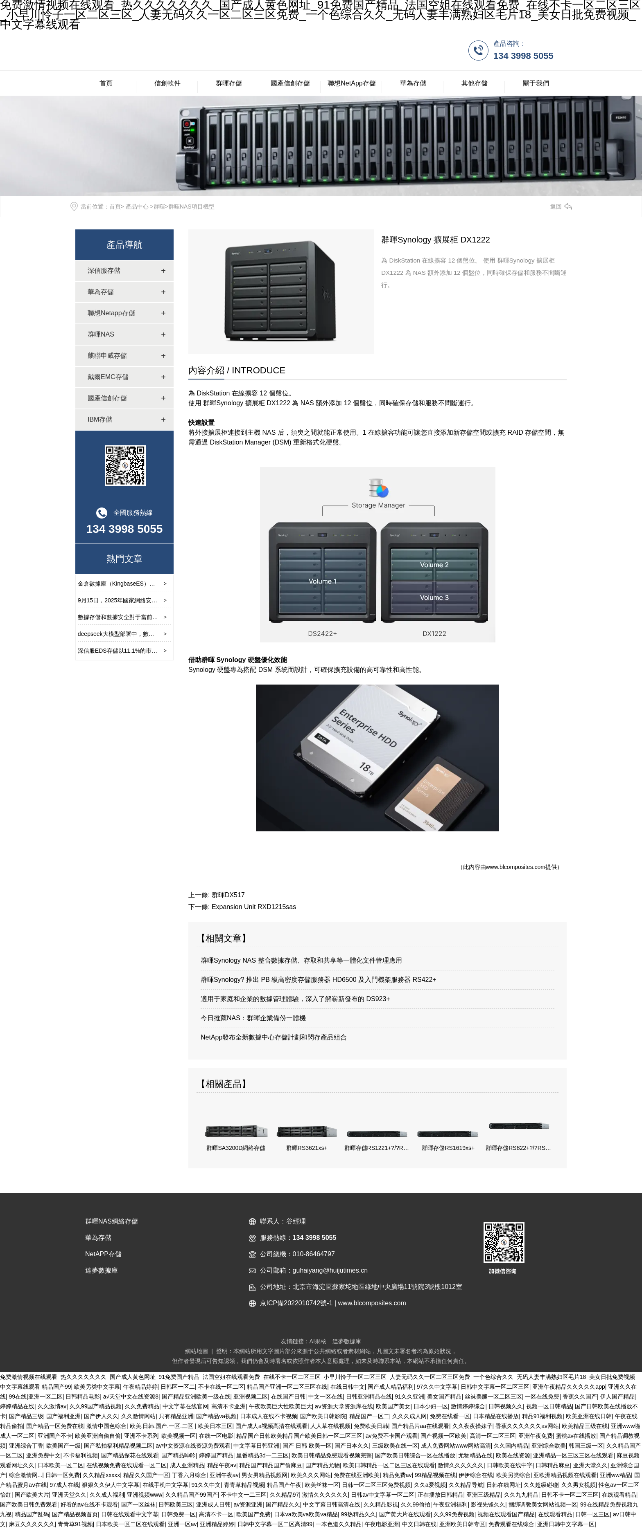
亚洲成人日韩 (213, 1504)
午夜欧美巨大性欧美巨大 (280, 1406)
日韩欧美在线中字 (510, 1465)
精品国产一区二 (369, 1416)
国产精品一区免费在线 (55, 1426)
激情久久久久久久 (461, 1465)
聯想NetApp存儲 (351, 83)
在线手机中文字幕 (165, 1485)
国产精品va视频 (216, 1416)
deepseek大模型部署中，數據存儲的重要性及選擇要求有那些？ (159, 634)
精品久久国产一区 (146, 1475)
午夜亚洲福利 (450, 1504)
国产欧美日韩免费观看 (28, 1504)
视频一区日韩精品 (549, 1406)
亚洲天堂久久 (590, 1465)
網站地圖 (196, 1351)
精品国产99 (56, 1386)
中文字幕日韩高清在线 (331, 1504)
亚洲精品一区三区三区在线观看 (573, 1455)
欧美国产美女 (393, 1406)
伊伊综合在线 (476, 1475)
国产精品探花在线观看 (129, 1455)
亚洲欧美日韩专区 (462, 1524)
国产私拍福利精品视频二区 (118, 1445)
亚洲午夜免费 (535, 1435)
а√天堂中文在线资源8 (130, 1396)
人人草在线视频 (330, 1426)
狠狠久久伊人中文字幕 (110, 1485)
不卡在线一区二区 (221, 1386)
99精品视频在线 (435, 1475)
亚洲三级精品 (483, 1494)
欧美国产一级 (63, 1445)
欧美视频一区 (178, 1435)
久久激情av (52, 1406)
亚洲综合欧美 (548, 1445)
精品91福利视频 (542, 1416)
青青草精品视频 (244, 1485)
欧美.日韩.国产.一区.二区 (162, 1426)
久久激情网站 (138, 1416)
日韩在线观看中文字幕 (129, 1514)
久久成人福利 (107, 1494)
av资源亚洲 (247, 1504)
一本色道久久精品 (339, 1524)
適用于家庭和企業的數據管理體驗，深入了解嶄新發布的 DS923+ (295, 998)
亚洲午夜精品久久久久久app (568, 1386)
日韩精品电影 (83, 1396)
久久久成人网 (409, 1416)
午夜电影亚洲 (381, 1524)
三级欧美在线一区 (395, 1445)
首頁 (106, 83)
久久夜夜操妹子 (472, 1426)
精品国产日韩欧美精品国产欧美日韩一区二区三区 (299, 1435)
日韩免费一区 (178, 1514)
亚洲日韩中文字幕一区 (566, 1524)
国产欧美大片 (32, 1494)
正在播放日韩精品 (440, 1494)
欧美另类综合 (513, 1475)
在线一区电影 (216, 1435)
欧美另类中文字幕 (97, 1386)
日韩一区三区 (592, 1514)
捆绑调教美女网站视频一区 (543, 1504)
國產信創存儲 (290, 83)
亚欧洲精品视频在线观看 (565, 1475)
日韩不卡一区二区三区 (570, 1494)
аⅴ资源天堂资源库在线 (344, 1406)
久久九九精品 (521, 1494)
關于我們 (536, 83)
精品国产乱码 (32, 1514)
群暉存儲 (229, 83)
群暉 (159, 206)
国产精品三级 (26, 1416)
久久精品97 (284, 1494)
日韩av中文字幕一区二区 (382, 1494)
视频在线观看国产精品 (506, 1514)
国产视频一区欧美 (443, 1435)
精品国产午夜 (284, 1485)
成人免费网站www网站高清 (456, 1445)
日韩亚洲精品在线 (369, 1396)
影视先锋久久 (488, 1504)
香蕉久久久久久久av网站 (527, 1426)
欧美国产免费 (253, 1514)
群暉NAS (101, 334)
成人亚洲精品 (187, 1465)
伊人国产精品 (617, 1396)
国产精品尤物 (322, 1465)
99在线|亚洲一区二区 (36, 1396)
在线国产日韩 (288, 1396)
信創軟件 (167, 83)
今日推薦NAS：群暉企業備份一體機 (253, 1018)
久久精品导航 (466, 1485)
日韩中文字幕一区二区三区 (495, 1386)
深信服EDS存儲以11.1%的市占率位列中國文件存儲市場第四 (155, 650)
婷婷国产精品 (216, 1455)
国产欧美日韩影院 (323, 1416)
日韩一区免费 (62, 1475)
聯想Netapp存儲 (111, 313)
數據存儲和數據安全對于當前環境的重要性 (132, 617)
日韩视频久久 (505, 1406)
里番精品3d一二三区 (262, 1455)
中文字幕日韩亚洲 (256, 1445)
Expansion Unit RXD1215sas (254, 906)
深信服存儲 (104, 270)
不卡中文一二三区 (244, 1494)
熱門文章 (124, 559)
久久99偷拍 (415, 1504)
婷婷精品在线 (17, 1406)
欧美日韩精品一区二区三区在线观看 (389, 1465)
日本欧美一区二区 (61, 1465)
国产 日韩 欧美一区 (307, 1445)
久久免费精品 (142, 1406)
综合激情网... (26, 1475)
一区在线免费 (542, 1396)
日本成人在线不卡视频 (268, 1416)
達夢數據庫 (346, 1341)
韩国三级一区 (586, 1445)
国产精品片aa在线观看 (420, 1426)
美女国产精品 (444, 1396)
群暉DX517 (228, 894)
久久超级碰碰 (541, 1485)
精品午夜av (221, 1465)
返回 (556, 206)
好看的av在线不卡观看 (89, 1504)
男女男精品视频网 (264, 1475)
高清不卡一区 (216, 1514)
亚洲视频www (144, 1494)
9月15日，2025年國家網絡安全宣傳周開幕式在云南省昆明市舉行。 (163, 600)
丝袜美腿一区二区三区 (493, 1396)
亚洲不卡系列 (141, 1435)
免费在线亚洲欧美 (357, 1475)
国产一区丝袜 (138, 1504)
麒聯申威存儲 (107, 355)
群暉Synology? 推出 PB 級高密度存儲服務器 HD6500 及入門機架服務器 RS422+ (318, 979)
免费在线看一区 (450, 1416)
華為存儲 (413, 83)
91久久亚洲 (409, 1396)
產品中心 (137, 206)
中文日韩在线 (419, 1524)
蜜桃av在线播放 (576, 1435)
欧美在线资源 (513, 1455)
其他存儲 (474, 83)
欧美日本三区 (215, 1426)
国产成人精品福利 (391, 1386)
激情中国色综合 (106, 1426)
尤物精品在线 (475, 1455)
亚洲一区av (182, 1524)
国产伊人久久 (101, 1416)
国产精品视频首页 (75, 1514)
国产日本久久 (352, 1445)
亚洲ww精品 (615, 1475)
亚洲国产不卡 (55, 1435)
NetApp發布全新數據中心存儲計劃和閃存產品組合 (274, 1037)
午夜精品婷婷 (140, 1386)
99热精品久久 (358, 1514)
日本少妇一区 (431, 1406)
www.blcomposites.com (516, 867)
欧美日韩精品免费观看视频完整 (332, 1455)
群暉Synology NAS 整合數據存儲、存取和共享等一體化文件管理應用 (301, 960)
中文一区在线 (325, 1396)
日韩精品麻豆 (553, 1465)
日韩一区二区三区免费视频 (376, 1485)
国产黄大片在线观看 (405, 1514)
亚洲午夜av (224, 1475)
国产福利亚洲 (63, 1416)
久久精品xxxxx (101, 1475)
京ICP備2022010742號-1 (296, 1303)
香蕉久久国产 (580, 1396)
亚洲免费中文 (43, 1455)
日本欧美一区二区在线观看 (130, 1524)
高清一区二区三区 (492, 1435)
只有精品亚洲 (176, 1416)
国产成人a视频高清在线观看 (271, 1426)
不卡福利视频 (80, 1455)
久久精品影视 (381, 1504)
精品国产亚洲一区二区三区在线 (287, 1386)
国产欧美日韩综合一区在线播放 (415, 1455)
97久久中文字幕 (437, 1386)
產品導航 (124, 245)
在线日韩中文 (347, 1386)
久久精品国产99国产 (191, 1494)
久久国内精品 (511, 1445)
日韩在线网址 (503, 1485)
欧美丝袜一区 (322, 1485)
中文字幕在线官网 (185, 1406)
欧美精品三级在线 (585, 1426)
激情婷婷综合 (468, 1406)
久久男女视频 (578, 1485)
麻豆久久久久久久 (32, 1524)
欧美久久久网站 (311, 1475)
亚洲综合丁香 (26, 1445)
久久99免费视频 (454, 1514)
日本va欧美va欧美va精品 (306, 1514)
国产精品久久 (283, 1504)
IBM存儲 (100, 419)
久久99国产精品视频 (96, 1406)
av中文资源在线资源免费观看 (193, 1445)
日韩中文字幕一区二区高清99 (275, 1524)
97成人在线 (64, 1485)
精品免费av (397, 1475)
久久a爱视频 (430, 1485)
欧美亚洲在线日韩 (589, 1416)
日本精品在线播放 (496, 1416)
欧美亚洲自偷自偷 (98, 1435)
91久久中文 (206, 1485)
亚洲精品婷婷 (217, 1524)
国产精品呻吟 (178, 1455)
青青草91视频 (75, 1524)
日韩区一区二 (177, 1386)
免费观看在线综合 (511, 1524)
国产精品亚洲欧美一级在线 (196, 1396)
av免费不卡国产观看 (392, 1435)
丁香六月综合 (189, 1475)
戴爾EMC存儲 (108, 376)
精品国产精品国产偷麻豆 (270, 1465)
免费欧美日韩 (371, 1426)
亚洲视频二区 (250, 1396)
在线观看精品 (619, 1494)
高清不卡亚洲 (228, 1406)
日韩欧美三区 (175, 1504)
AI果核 (318, 1341)
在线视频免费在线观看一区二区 (126, 1465)
